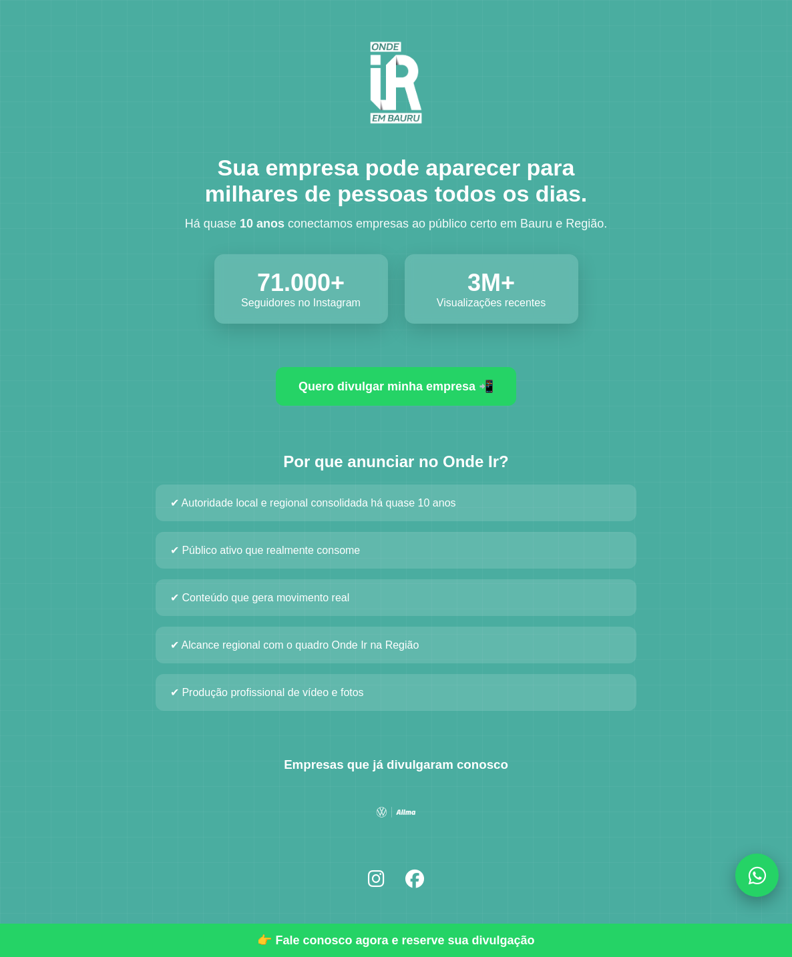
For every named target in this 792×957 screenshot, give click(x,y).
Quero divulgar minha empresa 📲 (396, 386)
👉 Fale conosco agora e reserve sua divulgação (395, 940)
